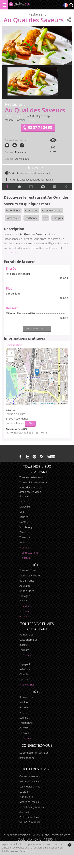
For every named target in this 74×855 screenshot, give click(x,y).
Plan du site (26, 796)
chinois (23, 674)
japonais (24, 679)
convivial (24, 733)
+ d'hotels (25, 611)
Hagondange (43, 116)
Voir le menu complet (37, 328)
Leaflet (32, 403)
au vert (23, 728)
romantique (26, 634)
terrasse (24, 650)
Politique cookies (29, 817)
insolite (23, 645)
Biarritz (23, 532)
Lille (21, 511)
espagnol (24, 664)
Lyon (22, 501)
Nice (21, 542)
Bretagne (24, 596)
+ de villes (25, 547)
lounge (23, 717)
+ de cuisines (26, 684)
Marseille (24, 506)
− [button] (11, 359)
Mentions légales (29, 802)
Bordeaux (25, 496)
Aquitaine (24, 585)
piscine (23, 712)
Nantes (23, 522)
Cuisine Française (52, 210)
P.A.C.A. (23, 601)
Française (20, 152)
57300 (30, 116)
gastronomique (28, 639)
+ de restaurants (28, 552)
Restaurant (31, 210)
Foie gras (57, 218)
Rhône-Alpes (26, 591)
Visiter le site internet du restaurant (27, 173)
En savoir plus (27, 851)
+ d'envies (25, 655)
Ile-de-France (26, 580)
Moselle (9, 120)
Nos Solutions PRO (30, 781)
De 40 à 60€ (22, 158)
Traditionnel (31, 218)
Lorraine (20, 120)
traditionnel (26, 722)
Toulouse (24, 537)
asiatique (24, 669)
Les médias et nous (30, 786)
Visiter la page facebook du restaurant (29, 179)
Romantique (13, 218)
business (24, 707)
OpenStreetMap (47, 403)
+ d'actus (24, 558)
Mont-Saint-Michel (29, 575)
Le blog (23, 791)
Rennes (23, 517)
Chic (45, 218)
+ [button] (11, 353)
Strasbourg (25, 527)
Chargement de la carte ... (36, 376)
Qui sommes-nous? (30, 776)
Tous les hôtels (28, 570)
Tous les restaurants (31, 477)
